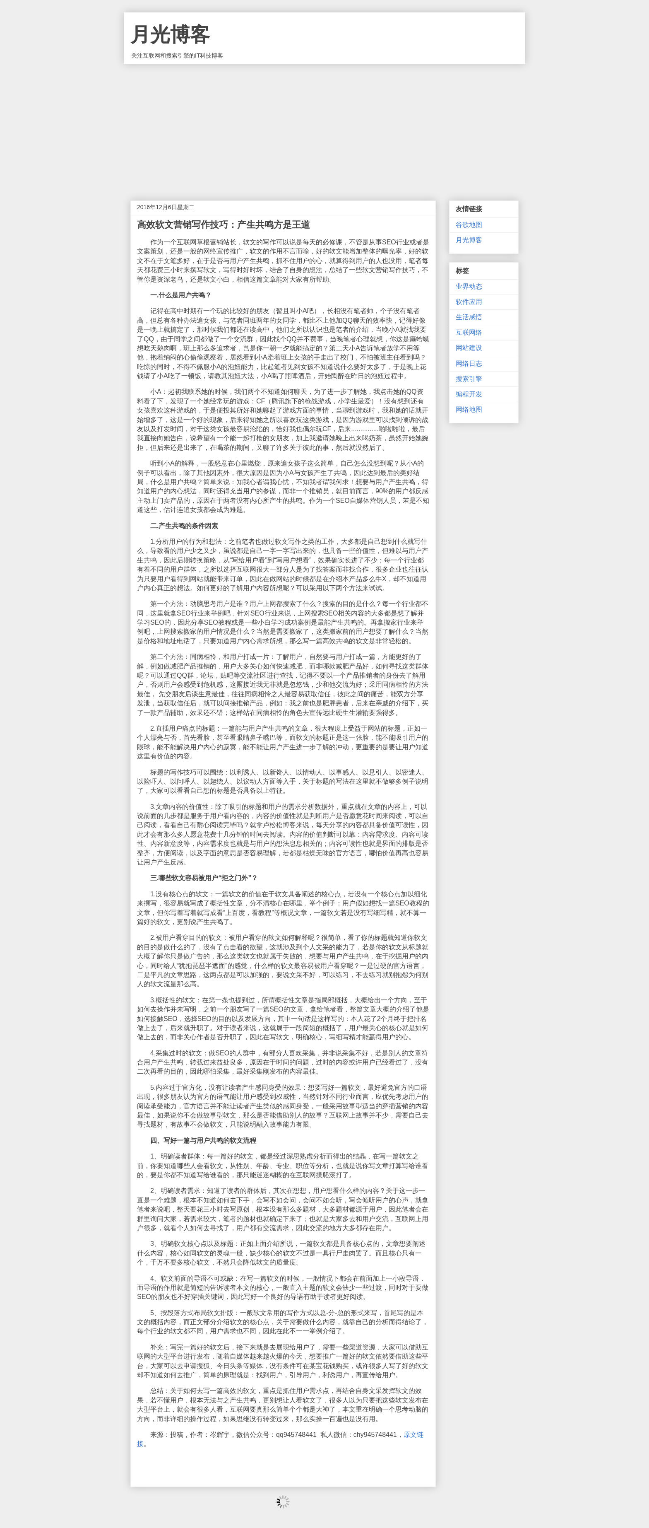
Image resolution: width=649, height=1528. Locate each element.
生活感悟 (469, 317)
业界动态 (469, 286)
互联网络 (469, 332)
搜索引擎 (469, 378)
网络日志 (469, 363)
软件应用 (469, 301)
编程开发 (469, 394)
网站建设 (469, 347)
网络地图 (469, 409)
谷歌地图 (469, 224)
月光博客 (170, 35)
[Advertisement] (324, 126)
